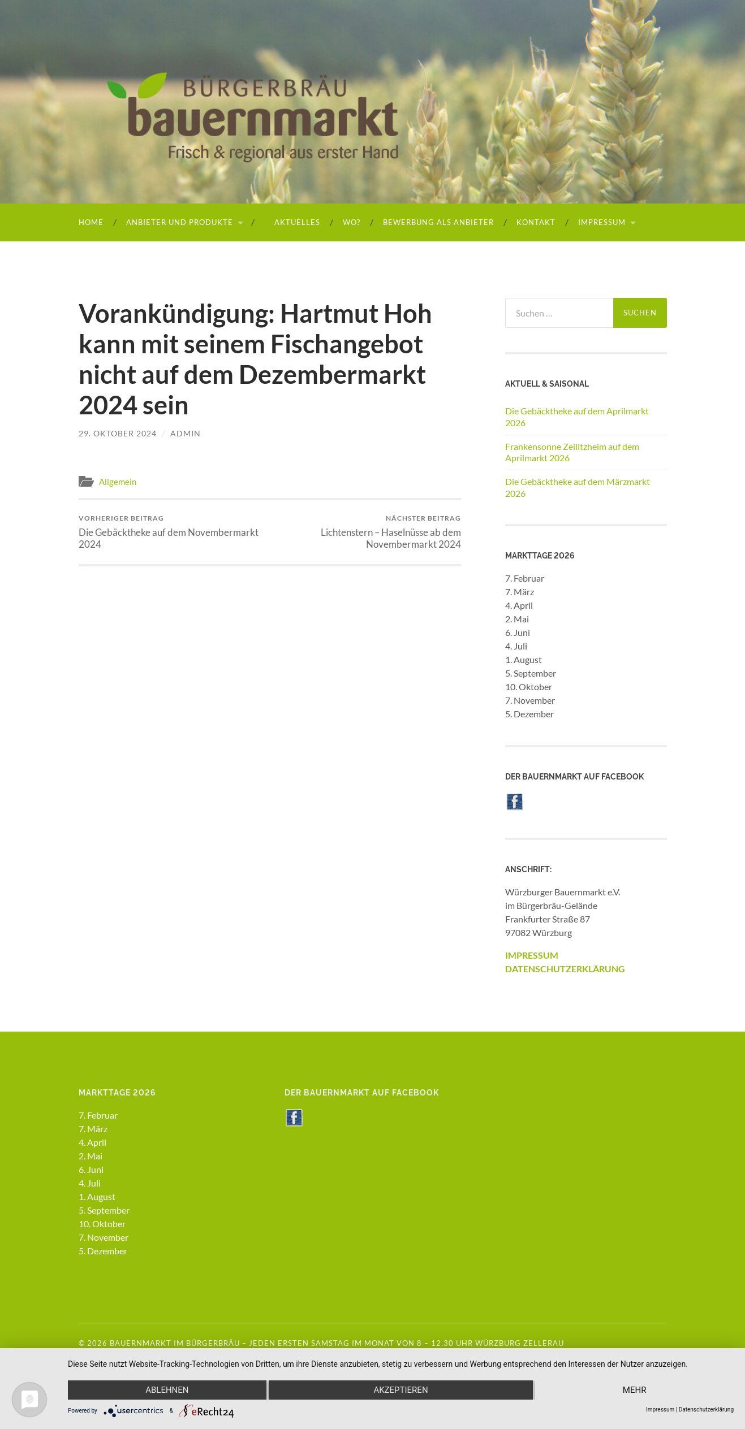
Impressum (602, 222)
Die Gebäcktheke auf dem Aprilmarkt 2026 (577, 416)
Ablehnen (166, 1390)
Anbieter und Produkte (179, 222)
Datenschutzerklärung (706, 1409)
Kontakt (535, 222)
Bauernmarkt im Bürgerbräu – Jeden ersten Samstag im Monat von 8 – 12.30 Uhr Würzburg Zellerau (337, 1343)
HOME (91, 222)
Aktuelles (292, 222)
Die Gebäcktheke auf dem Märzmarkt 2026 (577, 487)
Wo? (351, 222)
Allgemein (117, 482)
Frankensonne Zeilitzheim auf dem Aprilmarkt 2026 (572, 452)
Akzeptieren (400, 1390)
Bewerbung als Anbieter (438, 222)
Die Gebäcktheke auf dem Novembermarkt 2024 (172, 532)
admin (185, 433)
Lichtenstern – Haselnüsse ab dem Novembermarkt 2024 (366, 532)
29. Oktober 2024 (118, 433)
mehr (635, 1390)
